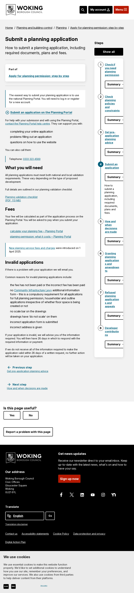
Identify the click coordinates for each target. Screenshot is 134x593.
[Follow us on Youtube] (93, 494)
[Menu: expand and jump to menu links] (120, 10)
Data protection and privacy (89, 532)
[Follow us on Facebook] (61, 494)
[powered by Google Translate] (9, 515)
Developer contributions (112, 331)
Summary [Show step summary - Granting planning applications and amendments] (114, 280)
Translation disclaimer (16, 523)
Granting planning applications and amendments (112, 262)
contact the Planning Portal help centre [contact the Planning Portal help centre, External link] (27, 123)
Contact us (11, 532)
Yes (11, 414)
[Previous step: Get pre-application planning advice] (27, 368)
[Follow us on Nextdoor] (113, 494)
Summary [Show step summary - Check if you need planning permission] (114, 84)
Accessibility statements (35, 532)
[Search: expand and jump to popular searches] (80, 10)
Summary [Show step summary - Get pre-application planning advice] (114, 152)
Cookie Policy (61, 532)
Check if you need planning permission (112, 69)
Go (50, 514)
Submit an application (112, 166)
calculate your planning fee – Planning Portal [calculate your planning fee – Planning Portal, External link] (38, 231)
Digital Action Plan (15, 540)
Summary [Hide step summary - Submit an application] (114, 177)
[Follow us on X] (72, 494)
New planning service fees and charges (32, 247)
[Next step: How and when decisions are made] (27, 385)
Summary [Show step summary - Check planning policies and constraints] (114, 120)
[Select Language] (24, 514)
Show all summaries (108, 53)
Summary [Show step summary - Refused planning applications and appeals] (114, 315)
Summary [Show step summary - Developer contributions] (114, 344)
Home (9, 27)
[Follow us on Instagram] (103, 494)
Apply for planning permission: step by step (97, 27)
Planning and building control (34, 27)
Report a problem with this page (28, 431)
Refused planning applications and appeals (112, 299)
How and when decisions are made (111, 226)
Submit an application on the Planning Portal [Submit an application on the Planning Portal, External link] (41, 112)
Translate (12, 505)
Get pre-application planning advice (112, 137)
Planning (61, 27)
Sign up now (69, 477)
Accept (11, 586)
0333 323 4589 (31, 158)
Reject (27, 586)
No (31, 414)
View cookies (48, 585)
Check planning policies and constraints (112, 103)
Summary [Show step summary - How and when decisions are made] (114, 241)
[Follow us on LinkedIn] (82, 494)
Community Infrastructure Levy (33, 290)
